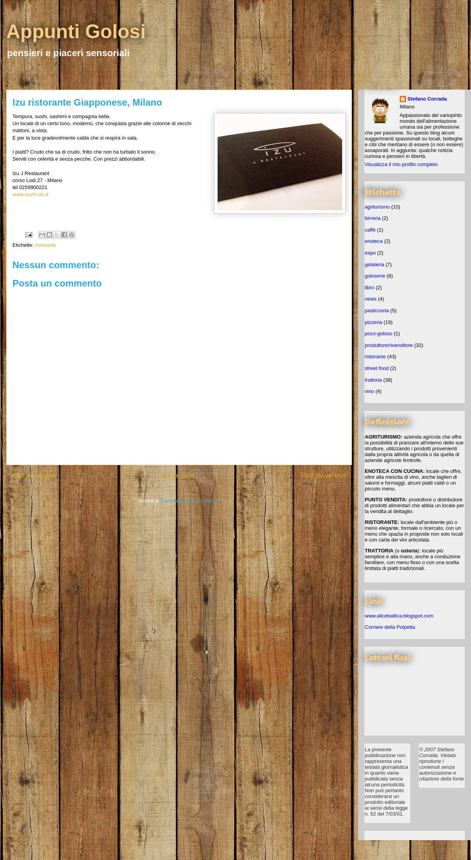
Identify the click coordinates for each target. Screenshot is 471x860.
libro (369, 287)
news (370, 299)
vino (369, 391)
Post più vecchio (323, 475)
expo (370, 253)
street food (376, 368)
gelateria (374, 264)
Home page (179, 475)
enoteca (374, 241)
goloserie (375, 276)
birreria (372, 218)
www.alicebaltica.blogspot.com (399, 616)
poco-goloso (378, 333)
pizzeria (373, 322)
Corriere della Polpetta (390, 627)
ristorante (45, 245)
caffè (370, 230)
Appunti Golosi (76, 31)
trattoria (373, 380)
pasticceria (377, 310)
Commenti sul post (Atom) (190, 501)
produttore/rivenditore (389, 345)
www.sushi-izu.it (30, 194)
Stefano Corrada (427, 99)
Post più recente (34, 475)
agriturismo (377, 207)
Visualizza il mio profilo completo (401, 164)
